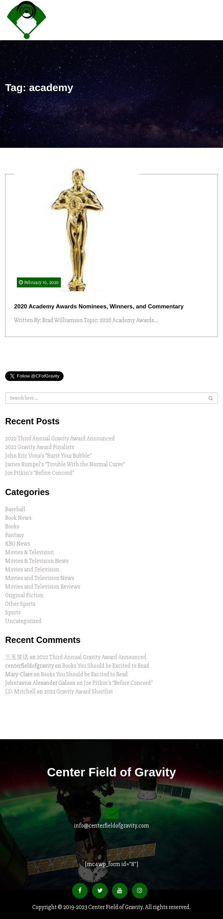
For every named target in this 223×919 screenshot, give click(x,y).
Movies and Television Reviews (42, 586)
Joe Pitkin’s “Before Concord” (39, 473)
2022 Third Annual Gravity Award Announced (60, 438)
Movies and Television (32, 569)
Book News (18, 518)
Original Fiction (24, 595)
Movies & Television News (37, 561)
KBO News (17, 543)
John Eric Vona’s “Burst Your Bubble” (48, 455)
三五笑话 (17, 657)
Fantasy (14, 535)
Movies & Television (29, 552)
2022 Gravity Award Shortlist (78, 691)
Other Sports (20, 604)
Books (12, 526)
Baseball (15, 509)
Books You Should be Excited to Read (105, 665)
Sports (13, 612)
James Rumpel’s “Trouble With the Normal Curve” (65, 464)
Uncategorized (23, 621)
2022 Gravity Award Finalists (39, 447)
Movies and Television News (39, 578)
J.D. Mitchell (20, 691)
